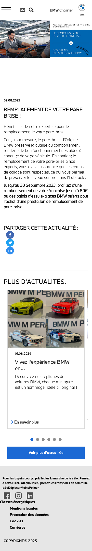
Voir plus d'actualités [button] (46, 452)
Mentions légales (24, 508)
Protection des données (29, 514)
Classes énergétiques (17, 502)
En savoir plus (25, 422)
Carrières (17, 527)
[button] (32, 439)
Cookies (16, 521)
